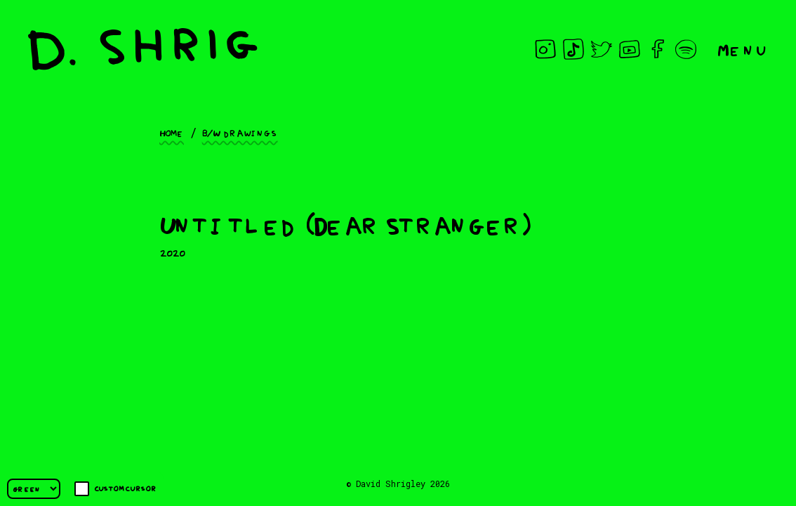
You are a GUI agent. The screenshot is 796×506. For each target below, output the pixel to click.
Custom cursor (115, 488)
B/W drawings (240, 132)
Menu (742, 48)
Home (171, 132)
